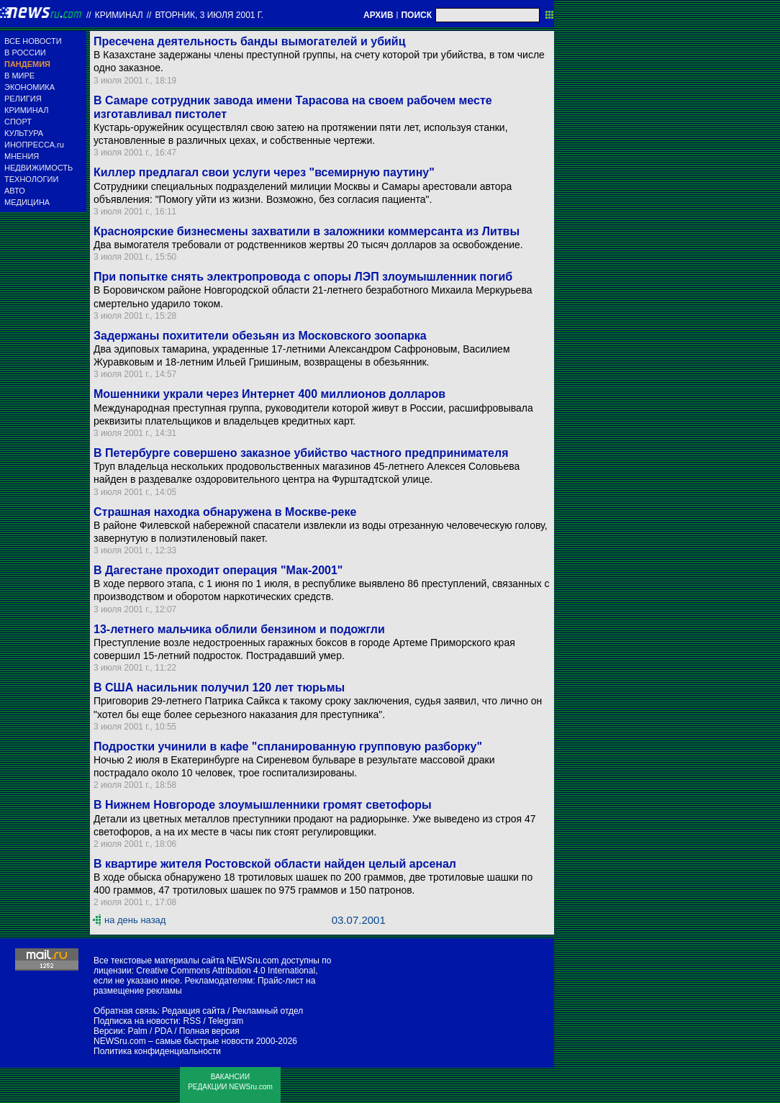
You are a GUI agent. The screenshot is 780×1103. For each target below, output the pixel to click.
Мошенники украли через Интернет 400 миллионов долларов (269, 394)
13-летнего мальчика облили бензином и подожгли (239, 629)
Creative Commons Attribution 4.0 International (225, 971)
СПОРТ (18, 121)
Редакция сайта (193, 1011)
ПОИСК (416, 15)
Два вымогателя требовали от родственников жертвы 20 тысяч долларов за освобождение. (308, 244)
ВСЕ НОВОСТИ (33, 41)
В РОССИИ (25, 52)
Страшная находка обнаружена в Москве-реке (225, 512)
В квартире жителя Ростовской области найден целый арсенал (275, 864)
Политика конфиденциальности (157, 1051)
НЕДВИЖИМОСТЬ (38, 167)
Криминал (119, 15)
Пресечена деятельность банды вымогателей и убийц (250, 41)
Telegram (225, 1021)
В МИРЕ (19, 75)
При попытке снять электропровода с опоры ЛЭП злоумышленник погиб (303, 277)
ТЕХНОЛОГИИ (31, 179)
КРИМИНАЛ (26, 110)
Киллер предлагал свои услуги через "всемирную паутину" (264, 172)
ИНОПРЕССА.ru (34, 144)
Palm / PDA (149, 1031)
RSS (192, 1021)
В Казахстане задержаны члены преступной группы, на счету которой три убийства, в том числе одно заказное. (319, 61)
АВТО (14, 190)
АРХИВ (378, 15)
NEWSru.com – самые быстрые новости (173, 1041)
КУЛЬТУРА (23, 133)
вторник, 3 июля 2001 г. (209, 15)
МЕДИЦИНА (27, 202)
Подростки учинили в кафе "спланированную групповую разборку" (288, 746)
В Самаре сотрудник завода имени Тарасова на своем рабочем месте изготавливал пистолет (293, 107)
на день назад (134, 919)
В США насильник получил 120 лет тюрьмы (219, 687)
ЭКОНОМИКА (29, 87)
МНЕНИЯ (21, 156)
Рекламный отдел (268, 1011)
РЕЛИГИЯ (23, 98)
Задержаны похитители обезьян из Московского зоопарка (260, 336)
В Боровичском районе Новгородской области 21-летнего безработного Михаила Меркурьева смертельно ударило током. (313, 296)
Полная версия (209, 1031)
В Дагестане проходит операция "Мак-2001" (218, 570)
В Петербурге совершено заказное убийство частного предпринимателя (301, 453)
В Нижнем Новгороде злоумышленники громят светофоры (263, 805)
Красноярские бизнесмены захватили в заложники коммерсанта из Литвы (307, 231)
